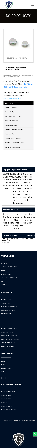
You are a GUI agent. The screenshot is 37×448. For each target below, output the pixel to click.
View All (31, 235)
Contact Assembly (11, 121)
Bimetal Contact (11, 107)
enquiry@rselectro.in (12, 98)
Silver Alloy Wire (10, 134)
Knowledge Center (11, 384)
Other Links (7, 354)
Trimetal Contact (11, 125)
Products (6, 292)
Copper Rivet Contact (13, 138)
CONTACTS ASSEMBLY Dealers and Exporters (19, 180)
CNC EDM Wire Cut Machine (14, 143)
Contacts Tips (10, 112)
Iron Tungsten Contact (13, 116)
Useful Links (7, 256)
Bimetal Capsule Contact (14, 130)
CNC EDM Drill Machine (12, 147)
